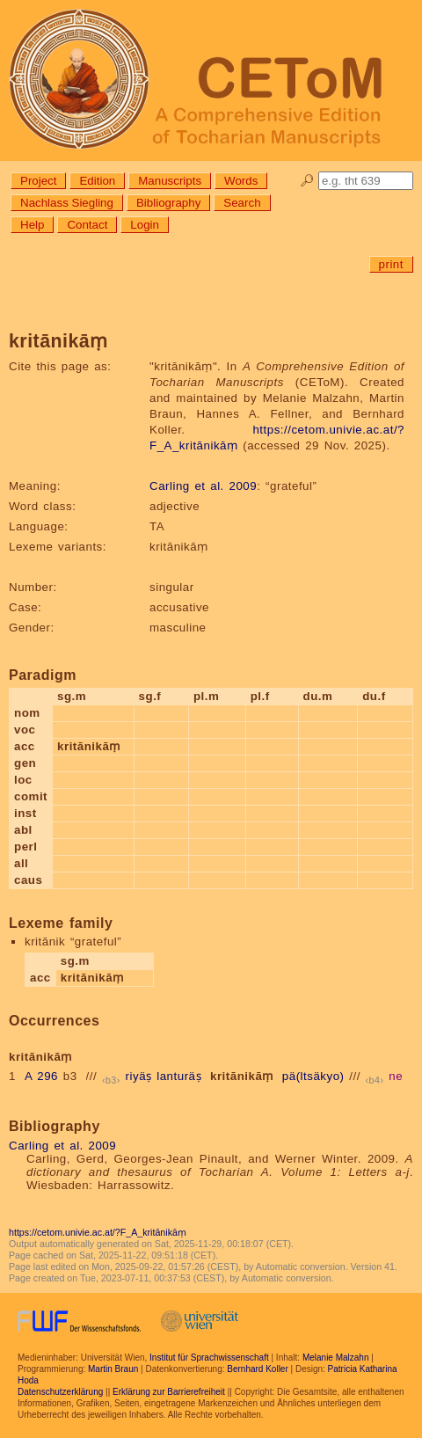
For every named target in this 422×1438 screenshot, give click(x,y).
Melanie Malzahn (335, 1357)
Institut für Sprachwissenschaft (209, 1357)
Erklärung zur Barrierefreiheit (169, 1392)
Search (241, 202)
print (391, 264)
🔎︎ (307, 180)
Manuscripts (169, 180)
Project (38, 180)
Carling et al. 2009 (203, 486)
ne (396, 1076)
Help (32, 224)
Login (144, 224)
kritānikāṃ (241, 1076)
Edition (97, 180)
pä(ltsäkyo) (313, 1076)
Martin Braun (113, 1369)
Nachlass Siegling (66, 202)
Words (241, 180)
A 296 (41, 1076)
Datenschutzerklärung (60, 1392)
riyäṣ (139, 1076)
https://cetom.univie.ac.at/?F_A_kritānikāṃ (97, 1232)
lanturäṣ (178, 1076)
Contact (87, 224)
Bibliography (168, 202)
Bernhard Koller (257, 1369)
